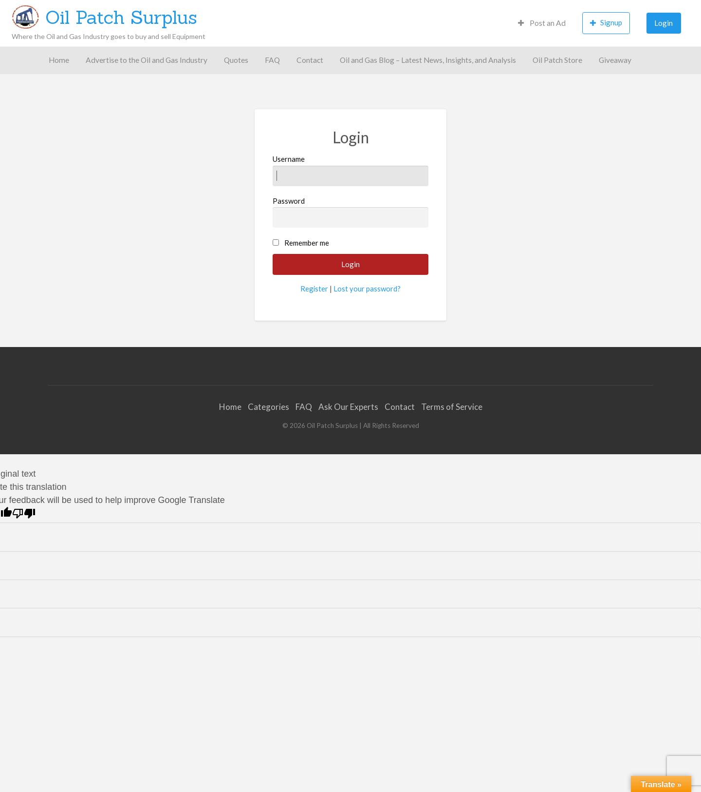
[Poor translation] (24, 513)
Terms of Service (451, 407)
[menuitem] (542, 23)
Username (351, 170)
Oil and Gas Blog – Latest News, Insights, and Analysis (428, 60)
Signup (606, 22)
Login (663, 23)
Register (314, 288)
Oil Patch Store (557, 60)
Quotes (236, 60)
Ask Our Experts (348, 407)
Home (59, 60)
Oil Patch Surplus (121, 17)
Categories (268, 407)
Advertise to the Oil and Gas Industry (146, 60)
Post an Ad (542, 23)
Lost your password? (367, 288)
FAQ (272, 60)
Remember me (306, 242)
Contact (309, 60)
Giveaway (615, 60)
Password (351, 212)
